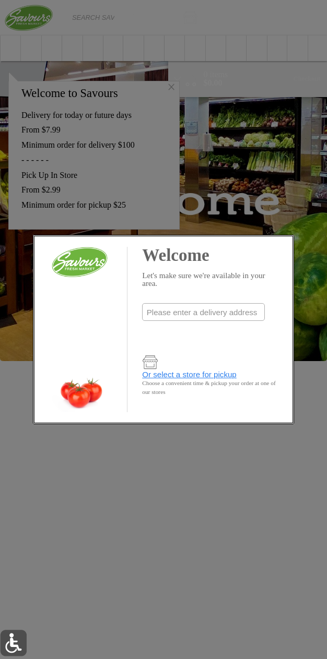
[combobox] (203, 312)
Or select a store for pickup (189, 374)
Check (203, 333)
